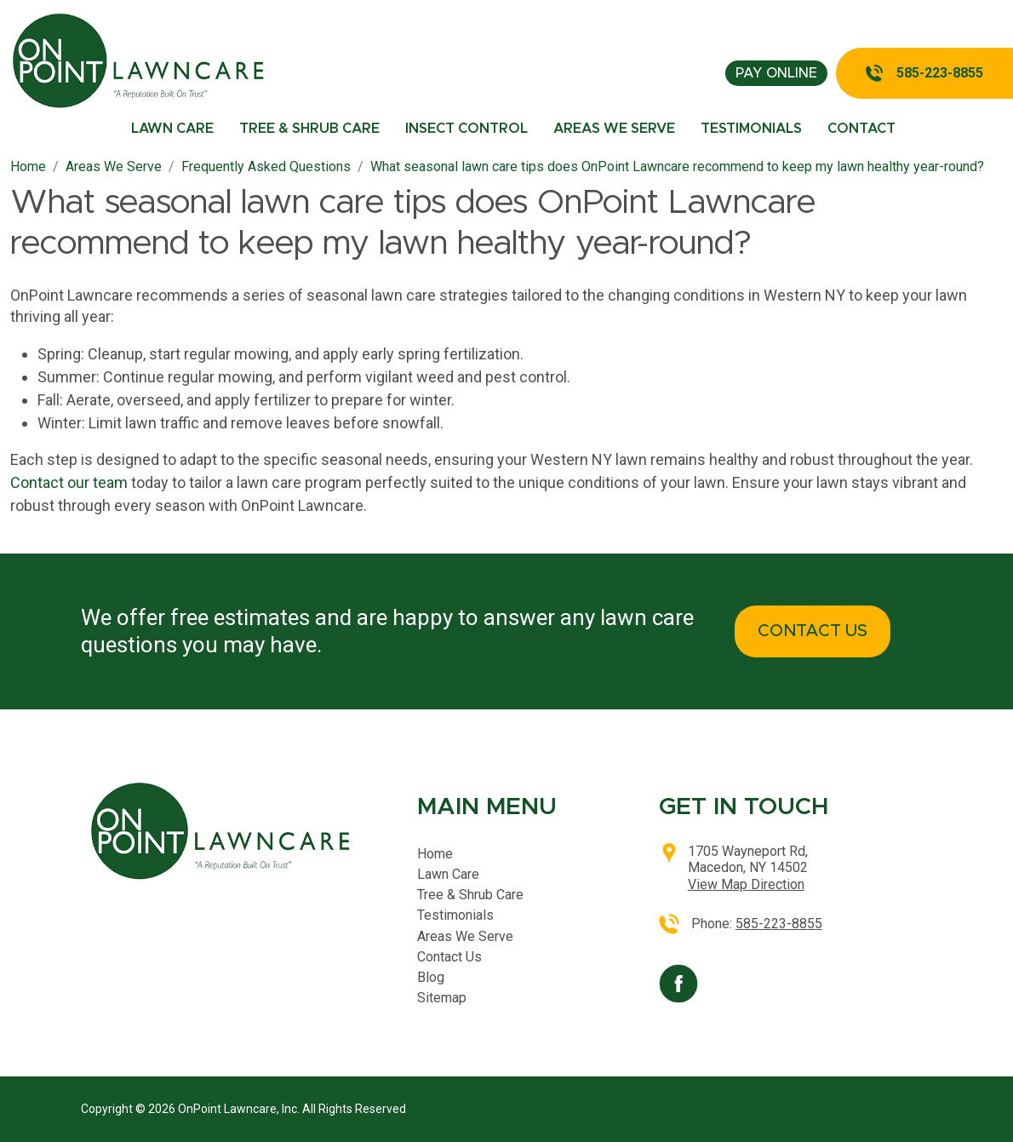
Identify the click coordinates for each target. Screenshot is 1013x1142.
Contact (861, 128)
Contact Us (449, 957)
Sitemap (441, 998)
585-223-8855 (939, 73)
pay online (776, 73)
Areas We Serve (614, 128)
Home (435, 854)
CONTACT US (812, 631)
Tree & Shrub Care (309, 128)
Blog (430, 977)
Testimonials (751, 128)
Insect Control (466, 128)
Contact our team (69, 482)
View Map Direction (746, 884)
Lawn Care (172, 128)
